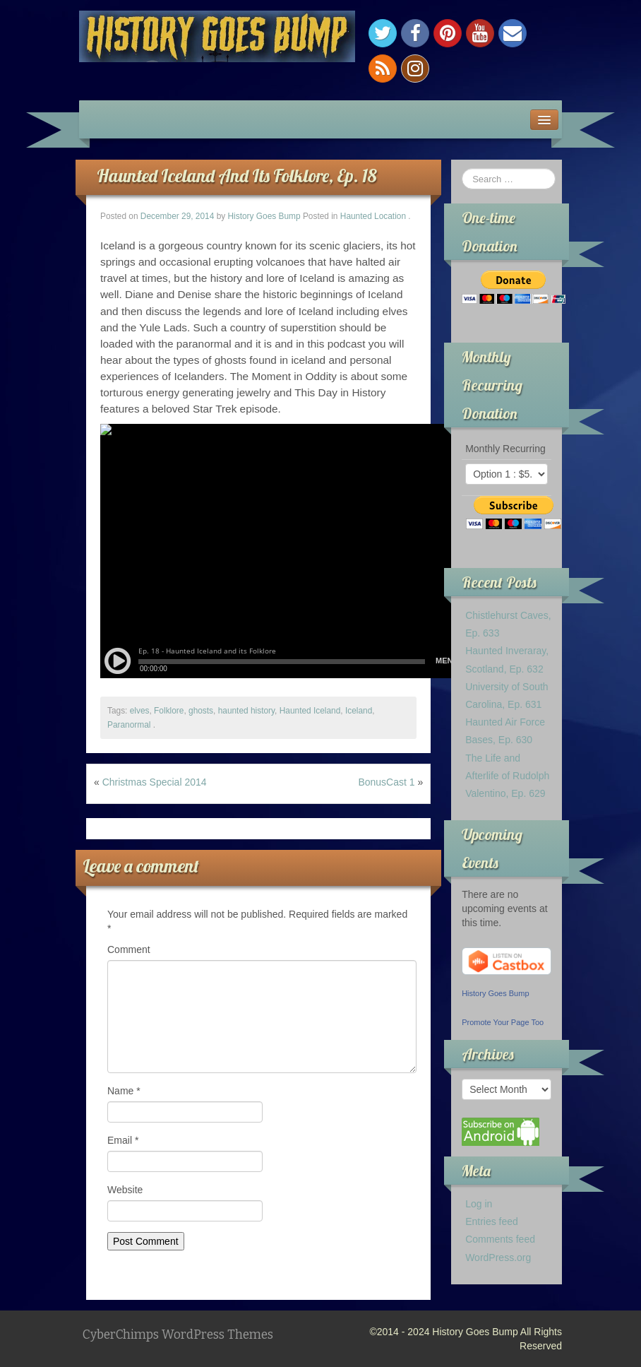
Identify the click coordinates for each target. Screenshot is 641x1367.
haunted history (246, 711)
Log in (478, 1203)
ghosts (200, 711)
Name (123, 1090)
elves (140, 711)
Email (122, 1140)
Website (125, 1189)
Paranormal (128, 725)
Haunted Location (373, 216)
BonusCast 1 (386, 782)
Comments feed (500, 1239)
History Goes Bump (264, 216)
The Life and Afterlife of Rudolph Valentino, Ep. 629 (507, 775)
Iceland (358, 711)
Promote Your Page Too (503, 1022)
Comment (128, 949)
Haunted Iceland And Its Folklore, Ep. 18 (237, 176)
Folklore (169, 711)
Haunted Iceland (310, 711)
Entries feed (491, 1221)
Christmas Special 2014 (154, 782)
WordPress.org (498, 1257)
